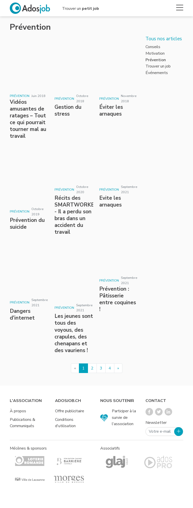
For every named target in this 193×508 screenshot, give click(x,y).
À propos (18, 411)
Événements (157, 73)
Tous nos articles (164, 39)
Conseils (153, 47)
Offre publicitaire (69, 411)
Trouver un (80, 8)
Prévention (19, 96)
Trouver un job (158, 66)
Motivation (155, 53)
